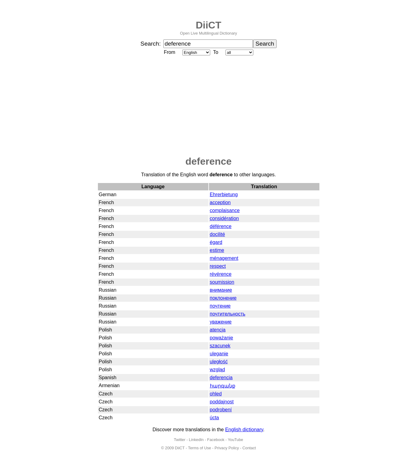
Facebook (215, 439)
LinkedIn (196, 439)
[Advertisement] (208, 106)
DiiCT (209, 25)
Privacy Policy (226, 448)
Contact (249, 448)
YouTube (235, 439)
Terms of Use (199, 448)
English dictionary (244, 429)
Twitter (179, 439)
